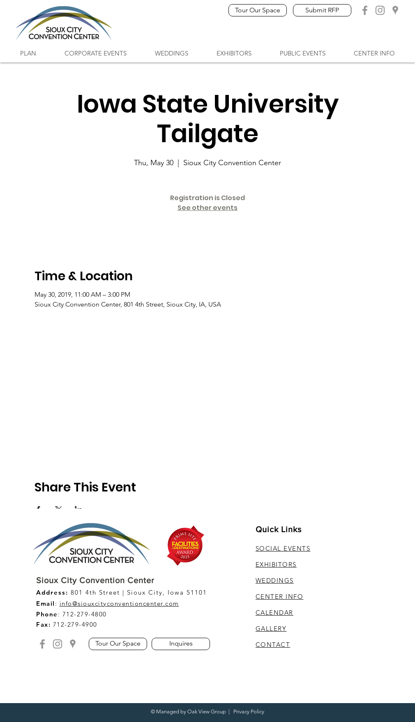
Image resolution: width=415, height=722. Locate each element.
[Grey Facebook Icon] (365, 10)
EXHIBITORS (276, 564)
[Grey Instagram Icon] (380, 10)
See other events (207, 207)
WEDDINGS (275, 580)
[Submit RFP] (322, 10)
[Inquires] (181, 644)
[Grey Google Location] (395, 10)
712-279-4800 (84, 614)
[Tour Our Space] (257, 10)
